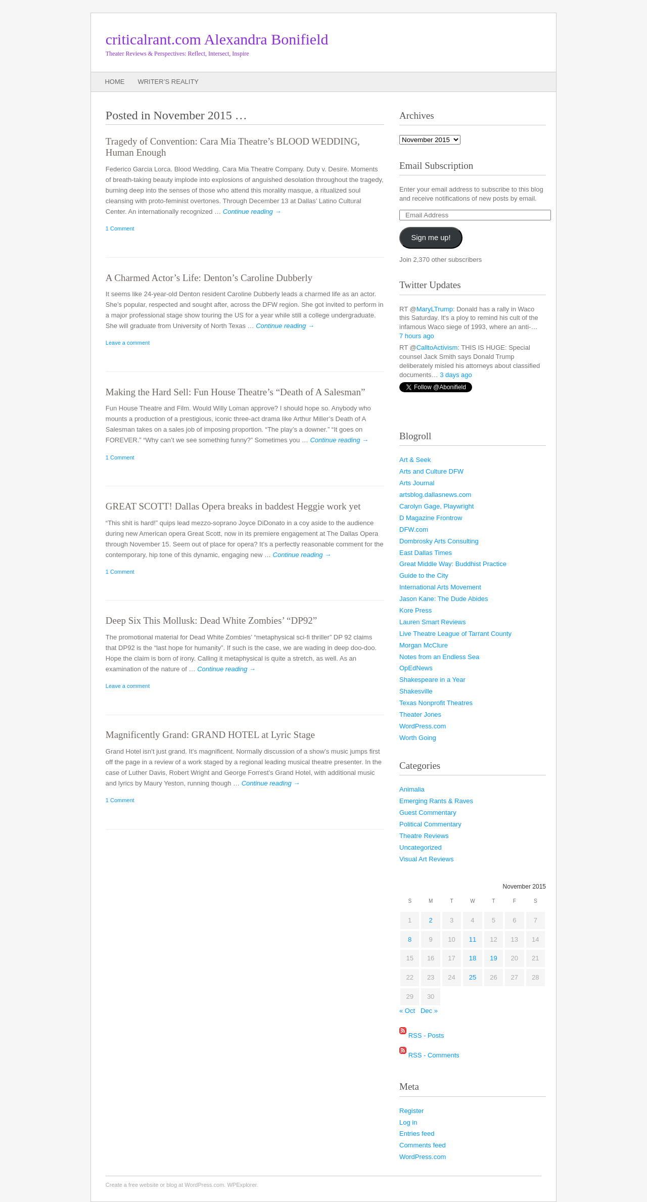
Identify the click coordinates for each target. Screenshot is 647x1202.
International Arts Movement (440, 587)
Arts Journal (416, 483)
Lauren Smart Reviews (432, 622)
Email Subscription (436, 165)
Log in (408, 1122)
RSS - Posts (426, 1035)
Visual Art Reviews (426, 859)
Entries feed (416, 1133)
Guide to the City (423, 575)
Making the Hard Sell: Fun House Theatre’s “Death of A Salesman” (235, 392)
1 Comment (120, 228)
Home (114, 81)
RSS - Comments (433, 1054)
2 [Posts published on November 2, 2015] (431, 920)
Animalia (412, 789)
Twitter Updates (430, 285)
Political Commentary (430, 824)
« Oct (407, 1010)
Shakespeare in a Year (432, 679)
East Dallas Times (425, 553)
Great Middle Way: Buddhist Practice (452, 564)
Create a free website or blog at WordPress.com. (166, 1185)
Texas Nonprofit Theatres (436, 703)
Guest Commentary (427, 812)
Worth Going (417, 738)
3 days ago (456, 375)
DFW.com (413, 529)
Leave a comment (128, 343)
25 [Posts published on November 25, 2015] (472, 977)
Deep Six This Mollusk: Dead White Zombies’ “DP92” (211, 620)
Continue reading (252, 211)
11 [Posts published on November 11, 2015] (472, 939)
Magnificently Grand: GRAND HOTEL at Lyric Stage (210, 734)
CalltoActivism (437, 347)
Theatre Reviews (424, 836)
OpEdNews (416, 668)
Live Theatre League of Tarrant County (455, 633)
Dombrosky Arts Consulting (439, 541)
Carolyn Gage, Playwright (436, 506)
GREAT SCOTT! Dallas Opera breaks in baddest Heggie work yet (233, 506)
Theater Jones (420, 714)
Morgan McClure (423, 645)
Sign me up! (431, 238)
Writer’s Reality (168, 81)
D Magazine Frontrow (430, 518)
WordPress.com (422, 726)
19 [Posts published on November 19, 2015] (493, 958)
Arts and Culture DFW (431, 471)
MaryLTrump (435, 309)
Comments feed (422, 1145)
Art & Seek (415, 460)
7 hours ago (416, 336)
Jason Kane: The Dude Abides (443, 599)
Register (411, 1111)
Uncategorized (420, 847)
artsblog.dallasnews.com (435, 494)
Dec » (429, 1010)
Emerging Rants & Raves (436, 801)
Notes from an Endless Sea (439, 657)
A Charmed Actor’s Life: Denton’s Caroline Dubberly (209, 277)
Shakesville (416, 691)
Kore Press (415, 610)
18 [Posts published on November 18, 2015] (472, 958)
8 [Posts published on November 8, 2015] (409, 939)
